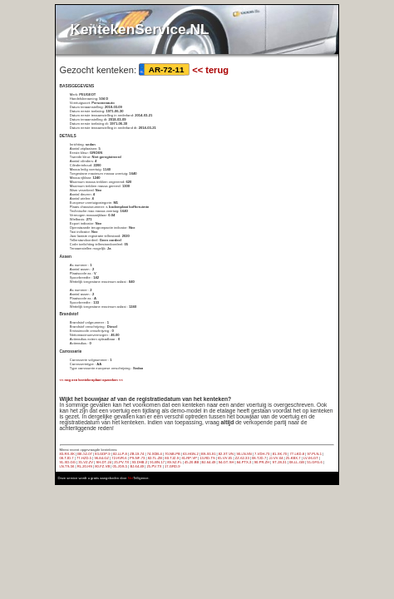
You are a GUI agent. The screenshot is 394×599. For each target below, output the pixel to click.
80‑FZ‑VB (102, 466)
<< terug (210, 70)
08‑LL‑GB (296, 462)
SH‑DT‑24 (103, 462)
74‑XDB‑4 (154, 454)
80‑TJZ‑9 (172, 458)
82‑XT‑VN (226, 454)
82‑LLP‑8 (120, 454)
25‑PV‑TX (121, 462)
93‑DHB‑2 (139, 462)
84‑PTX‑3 (244, 462)
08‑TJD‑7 (67, 458)
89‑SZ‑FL (174, 462)
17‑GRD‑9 (172, 466)
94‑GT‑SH (226, 462)
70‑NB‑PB (172, 454)
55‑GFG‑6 (315, 462)
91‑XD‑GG (68, 462)
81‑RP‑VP (188, 458)
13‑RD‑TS (207, 458)
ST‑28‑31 (280, 462)
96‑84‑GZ (101, 458)
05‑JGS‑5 (119, 466)
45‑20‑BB (192, 462)
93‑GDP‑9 (103, 454)
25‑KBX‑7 (293, 458)
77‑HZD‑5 (83, 458)
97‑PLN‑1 (314, 454)
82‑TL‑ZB (155, 458)
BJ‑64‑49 (209, 462)
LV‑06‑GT (310, 458)
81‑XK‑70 (280, 454)
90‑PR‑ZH (262, 462)
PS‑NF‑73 (137, 458)
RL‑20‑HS (84, 466)
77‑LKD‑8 (296, 454)
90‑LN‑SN (243, 454)
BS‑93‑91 (208, 454)
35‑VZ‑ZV (85, 462)
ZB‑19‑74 (137, 454)
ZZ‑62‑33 (242, 458)
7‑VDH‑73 (261, 454)
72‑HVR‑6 (118, 458)
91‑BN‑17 (157, 462)
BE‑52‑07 (84, 454)
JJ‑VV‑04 (276, 458)
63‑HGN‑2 (191, 454)
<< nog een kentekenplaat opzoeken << (91, 380)
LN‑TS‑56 (67, 466)
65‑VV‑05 (225, 458)
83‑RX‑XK (68, 454)
